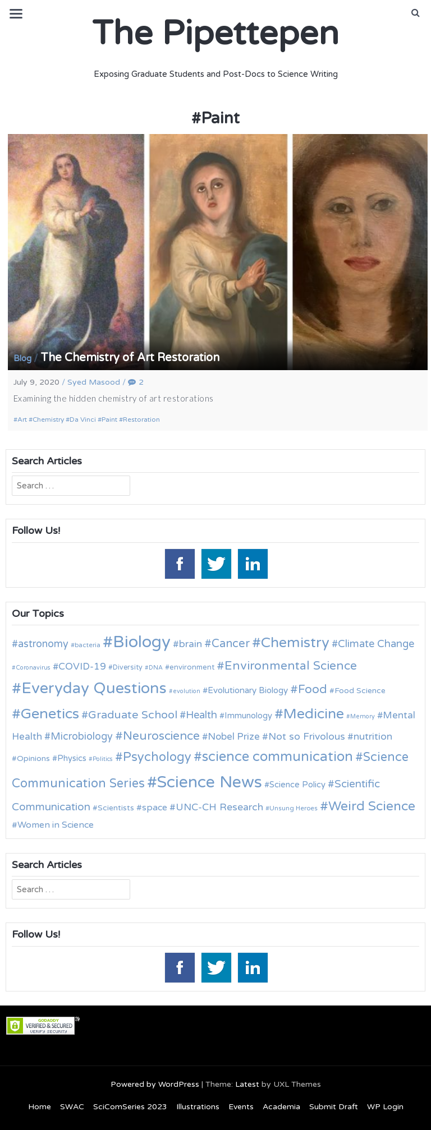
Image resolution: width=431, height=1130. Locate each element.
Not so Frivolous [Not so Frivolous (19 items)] (306, 736)
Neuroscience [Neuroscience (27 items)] (161, 736)
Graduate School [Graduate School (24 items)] (132, 715)
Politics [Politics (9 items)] (103, 759)
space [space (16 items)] (154, 807)
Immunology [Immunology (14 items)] (248, 716)
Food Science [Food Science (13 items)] (360, 690)
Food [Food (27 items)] (312, 689)
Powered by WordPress (155, 1084)
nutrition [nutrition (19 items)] (373, 736)
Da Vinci (83, 419)
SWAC (72, 1106)
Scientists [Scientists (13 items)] (116, 808)
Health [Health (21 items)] (201, 715)
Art (22, 419)
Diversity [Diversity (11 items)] (128, 667)
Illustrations (197, 1106)
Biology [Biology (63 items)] (142, 642)
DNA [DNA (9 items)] (156, 667)
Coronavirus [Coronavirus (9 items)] (33, 667)
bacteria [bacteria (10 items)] (87, 645)
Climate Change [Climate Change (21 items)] (376, 644)
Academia (281, 1106)
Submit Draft (333, 1106)
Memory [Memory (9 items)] (362, 716)
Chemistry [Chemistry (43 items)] (295, 642)
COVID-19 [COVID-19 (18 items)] (82, 666)
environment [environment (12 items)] (191, 667)
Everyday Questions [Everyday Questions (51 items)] (94, 688)
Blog (22, 358)
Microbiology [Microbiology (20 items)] (82, 736)
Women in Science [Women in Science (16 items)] (55, 825)
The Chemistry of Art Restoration (129, 358)
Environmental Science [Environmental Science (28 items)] (290, 665)
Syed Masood (93, 382)
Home (39, 1106)
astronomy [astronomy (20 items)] (43, 644)
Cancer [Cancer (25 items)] (231, 644)
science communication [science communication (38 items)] (277, 757)
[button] (415, 13)
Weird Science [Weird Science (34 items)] (371, 806)
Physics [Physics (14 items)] (71, 758)
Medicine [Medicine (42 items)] (313, 713)
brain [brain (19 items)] (190, 644)
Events (241, 1106)
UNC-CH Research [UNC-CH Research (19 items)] (219, 807)
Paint (109, 419)
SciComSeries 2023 (130, 1106)
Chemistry (48, 419)
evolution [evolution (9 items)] (186, 691)
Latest (247, 1084)
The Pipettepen (215, 33)
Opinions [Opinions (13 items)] (33, 758)
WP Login (385, 1106)
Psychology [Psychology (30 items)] (157, 757)
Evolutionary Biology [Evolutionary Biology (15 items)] (248, 690)
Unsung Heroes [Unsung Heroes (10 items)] (293, 808)
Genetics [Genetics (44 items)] (50, 713)
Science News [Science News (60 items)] (209, 782)
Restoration (141, 419)
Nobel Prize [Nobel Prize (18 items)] (234, 736)
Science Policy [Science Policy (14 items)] (297, 785)
